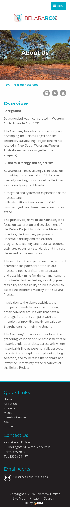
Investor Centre (15, 417)
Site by (33, 503)
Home (8, 399)
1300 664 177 (18, 456)
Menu (58, 5)
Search (49, 498)
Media (8, 413)
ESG (6, 422)
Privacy (35, 498)
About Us (10, 404)
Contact (9, 426)
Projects (9, 408)
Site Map (19, 498)
